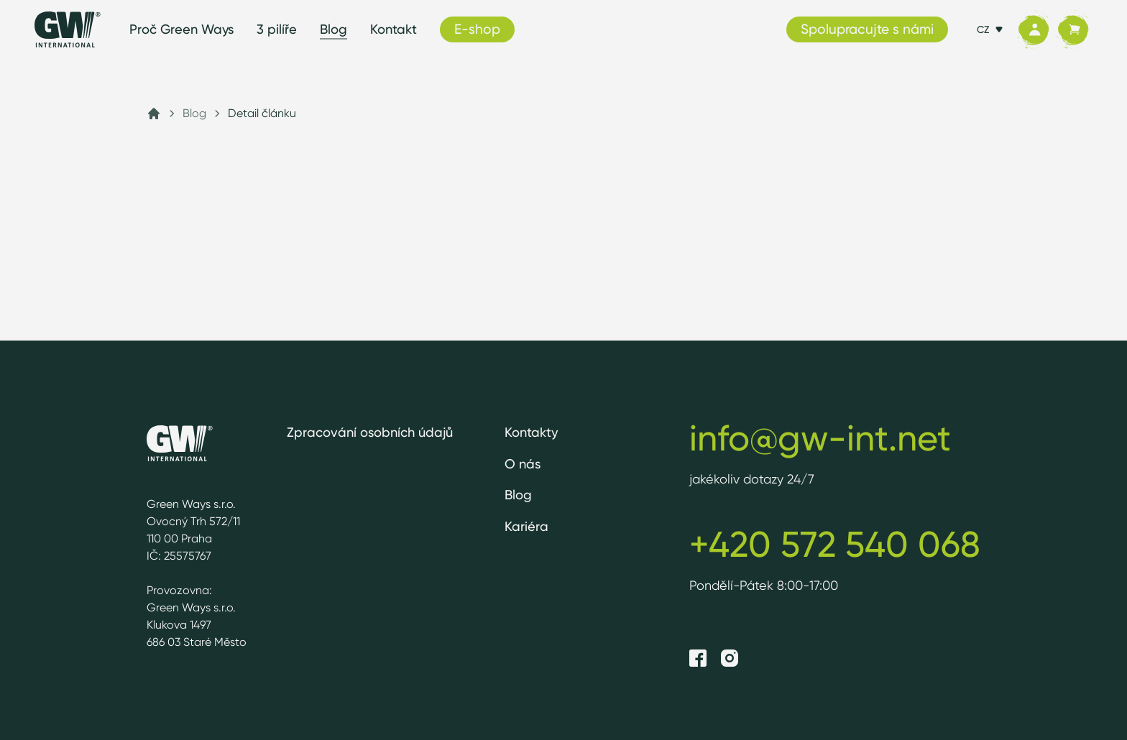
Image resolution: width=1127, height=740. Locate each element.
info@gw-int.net (820, 437)
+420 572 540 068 (834, 544)
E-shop (477, 28)
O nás (522, 463)
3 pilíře (277, 29)
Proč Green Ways (181, 29)
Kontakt (393, 29)
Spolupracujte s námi (867, 28)
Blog (333, 29)
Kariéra (526, 526)
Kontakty (531, 432)
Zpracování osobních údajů (370, 432)
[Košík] (1072, 30)
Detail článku (262, 113)
